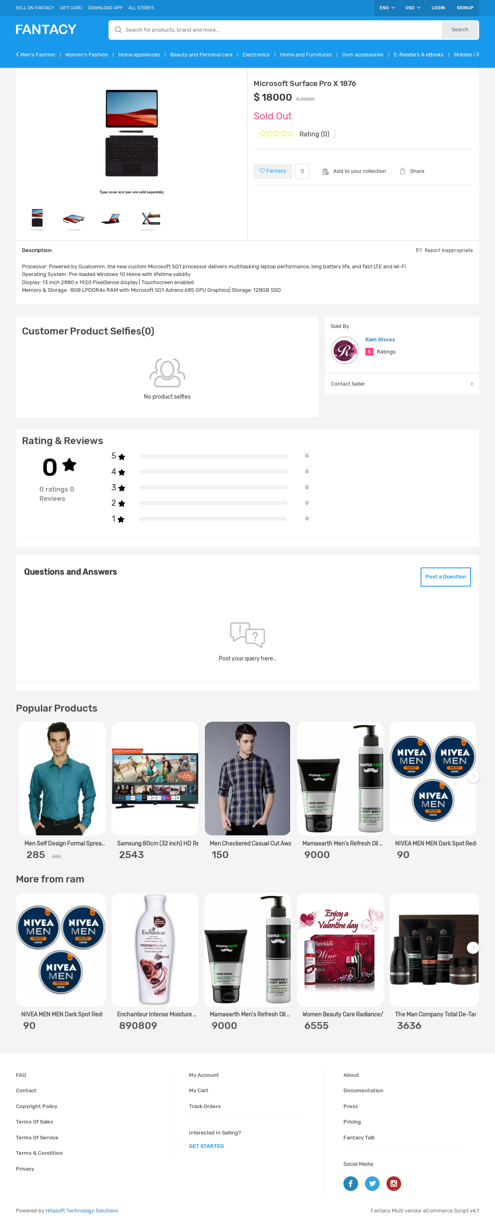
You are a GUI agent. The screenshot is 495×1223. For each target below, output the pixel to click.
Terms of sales (34, 1122)
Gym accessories (363, 55)
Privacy (25, 1169)
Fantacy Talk (359, 1138)
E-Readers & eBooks (419, 55)
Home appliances (139, 55)
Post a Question (446, 577)
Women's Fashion (86, 55)
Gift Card (71, 8)
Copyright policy (36, 1106)
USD (413, 7)
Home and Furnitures (306, 55)
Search (460, 29)
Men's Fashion (37, 55)
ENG (387, 7)
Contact (26, 1090)
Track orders (205, 1106)
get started (206, 1146)
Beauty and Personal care (201, 55)
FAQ (21, 1075)
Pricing (352, 1122)
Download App (105, 8)
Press (350, 1106)
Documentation (363, 1090)
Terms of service (37, 1138)
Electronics (256, 55)
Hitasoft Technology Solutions (82, 1211)
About (351, 1075)
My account (204, 1075)
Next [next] (474, 781)
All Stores (141, 8)
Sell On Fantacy (35, 8)
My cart (198, 1090)
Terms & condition (39, 1153)
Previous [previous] (23, 781)
